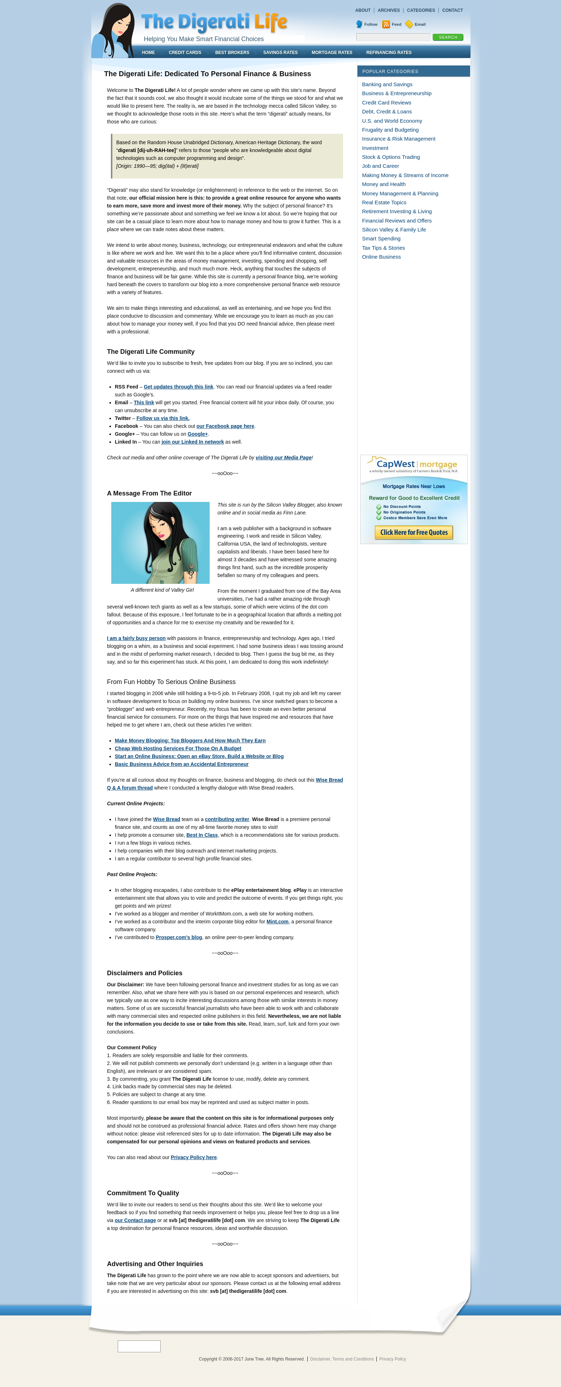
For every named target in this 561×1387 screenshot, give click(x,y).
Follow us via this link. (163, 418)
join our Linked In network (193, 442)
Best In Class (202, 835)
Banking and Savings (387, 84)
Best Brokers (232, 52)
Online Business (381, 257)
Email (420, 24)
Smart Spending (381, 238)
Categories (421, 10)
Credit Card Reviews (386, 102)
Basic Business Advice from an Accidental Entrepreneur (182, 764)
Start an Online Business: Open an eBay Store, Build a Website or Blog (199, 756)
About (363, 10)
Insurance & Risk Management (398, 139)
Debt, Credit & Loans (387, 111)
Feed (396, 24)
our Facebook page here (225, 426)
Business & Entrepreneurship (396, 93)
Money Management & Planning (400, 193)
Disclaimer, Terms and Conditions (342, 1359)
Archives (389, 10)
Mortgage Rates (332, 52)
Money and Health (384, 184)
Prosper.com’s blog (179, 937)
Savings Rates (280, 52)
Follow (371, 24)
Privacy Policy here (194, 1157)
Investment (375, 148)
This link (144, 402)
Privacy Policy (392, 1359)
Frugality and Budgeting (390, 130)
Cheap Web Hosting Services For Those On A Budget (178, 748)
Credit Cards (185, 52)
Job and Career (380, 166)
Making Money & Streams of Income (405, 175)
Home (148, 52)
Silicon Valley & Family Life (394, 229)
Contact (452, 10)
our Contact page (135, 1220)
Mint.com (277, 921)
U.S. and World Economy (392, 121)
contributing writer (227, 819)
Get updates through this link (178, 387)
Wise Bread (166, 819)
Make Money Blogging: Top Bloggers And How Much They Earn (190, 740)
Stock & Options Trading (391, 157)
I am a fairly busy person (136, 638)
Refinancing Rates (388, 52)
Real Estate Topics (384, 202)
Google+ (198, 434)
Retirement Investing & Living (397, 211)
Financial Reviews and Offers (397, 221)
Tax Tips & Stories (383, 248)
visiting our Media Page (284, 457)
